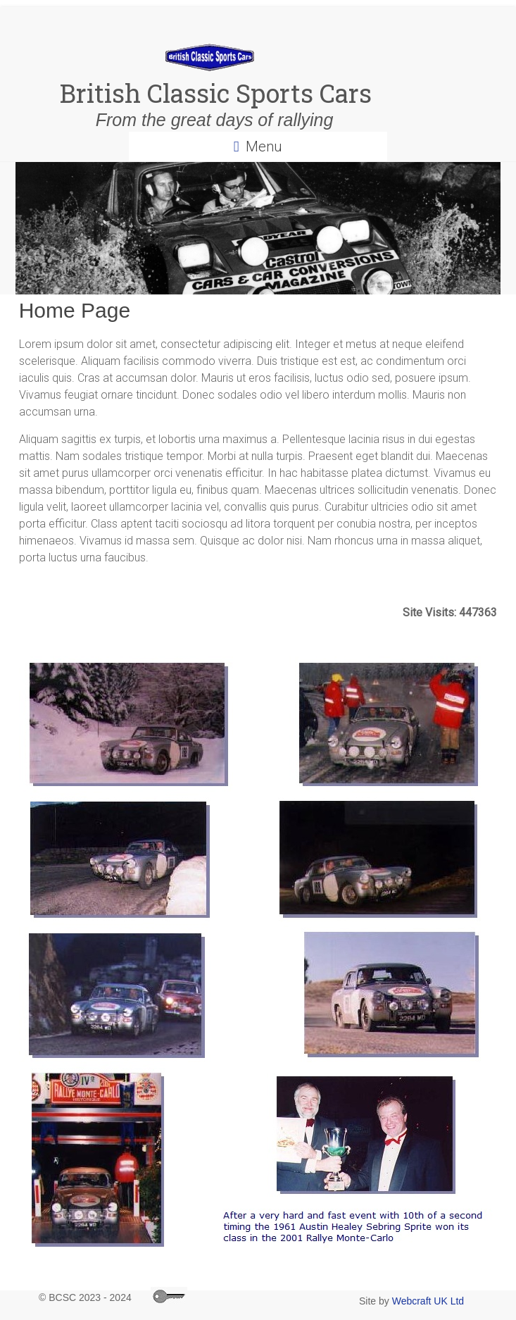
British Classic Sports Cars (209, 93)
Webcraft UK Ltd (428, 1301)
